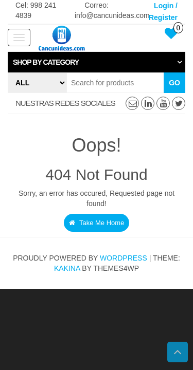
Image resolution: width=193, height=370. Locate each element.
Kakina (67, 268)
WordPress (123, 258)
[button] (96, 62)
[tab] (96, 62)
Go (174, 83)
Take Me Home (97, 223)
